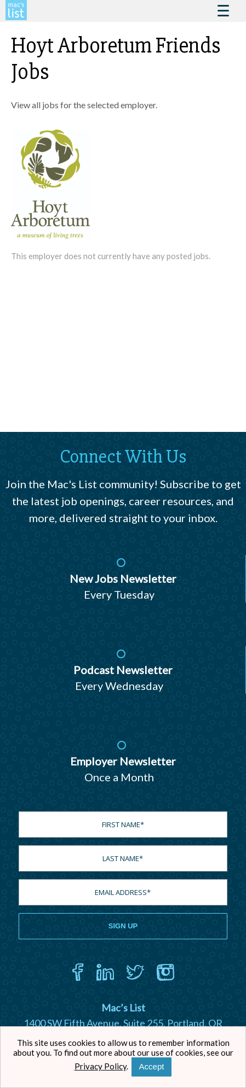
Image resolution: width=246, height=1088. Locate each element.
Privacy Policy (101, 1066)
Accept (151, 1066)
